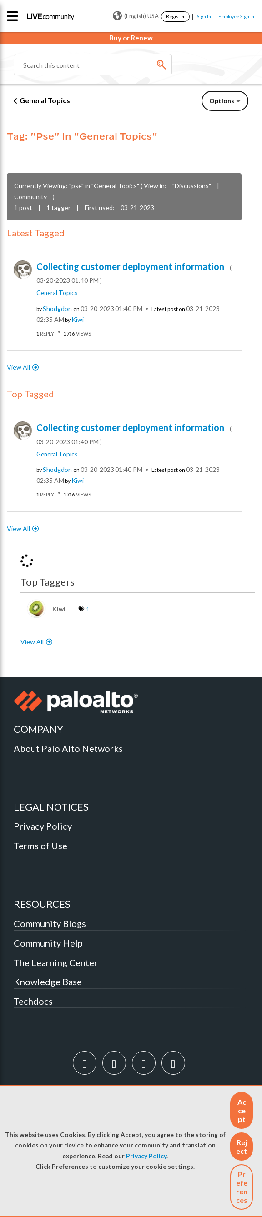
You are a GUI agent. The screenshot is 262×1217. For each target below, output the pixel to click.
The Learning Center (56, 962)
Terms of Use (40, 845)
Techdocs (33, 1001)
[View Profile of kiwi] (77, 319)
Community (30, 196)
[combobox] (93, 64)
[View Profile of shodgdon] (57, 308)
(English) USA (136, 15)
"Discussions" (191, 186)
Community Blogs (50, 923)
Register (175, 16)
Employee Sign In (236, 16)
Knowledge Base (48, 981)
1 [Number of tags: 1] (87, 609)
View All (18, 367)
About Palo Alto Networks (68, 748)
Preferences (241, 1187)
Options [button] (221, 101)
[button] (241, 1110)
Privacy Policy (146, 1156)
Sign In (204, 16)
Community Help (48, 942)
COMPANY (38, 729)
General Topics (45, 100)
